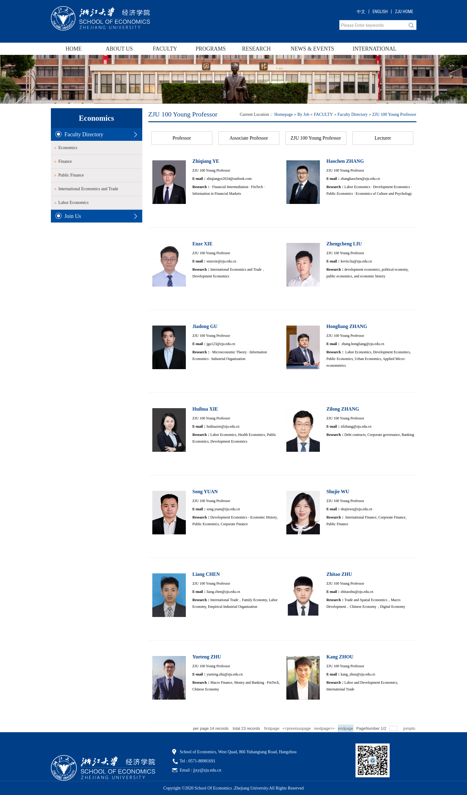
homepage (283, 114)
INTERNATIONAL (371, 49)
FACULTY (165, 49)
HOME (73, 49)
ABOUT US (119, 49)
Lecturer (382, 138)
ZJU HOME (404, 11)
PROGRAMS (211, 49)
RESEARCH (256, 49)
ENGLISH (380, 11)
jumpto (409, 728)
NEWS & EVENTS (312, 49)
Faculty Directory (353, 114)
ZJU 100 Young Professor (394, 114)
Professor (181, 138)
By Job (303, 114)
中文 (361, 11)
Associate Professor (248, 138)
